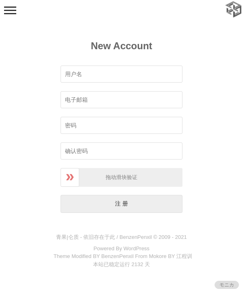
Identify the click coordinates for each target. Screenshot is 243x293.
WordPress (137, 248)
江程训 (184, 256)
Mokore (157, 256)
